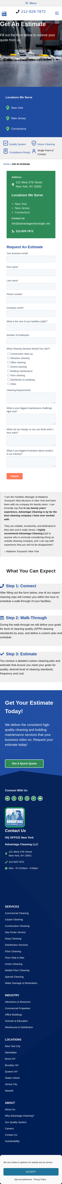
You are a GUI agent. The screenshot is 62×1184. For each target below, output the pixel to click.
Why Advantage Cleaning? (19, 1115)
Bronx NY (10, 1058)
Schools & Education (16, 1020)
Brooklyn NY (12, 1065)
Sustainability (12, 1141)
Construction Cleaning (17, 925)
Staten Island (12, 1077)
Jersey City (11, 1084)
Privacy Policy (40, 1179)
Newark (9, 1090)
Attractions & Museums (17, 1001)
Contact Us (11, 1134)
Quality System (17, 144)
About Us (10, 1109)
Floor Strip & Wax (14, 957)
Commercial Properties (17, 1008)
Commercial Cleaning (17, 913)
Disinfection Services (16, 944)
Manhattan (11, 1052)
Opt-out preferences (23, 1179)
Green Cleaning (46, 144)
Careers (9, 1128)
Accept (31, 1171)
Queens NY (11, 1071)
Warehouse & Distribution (19, 1027)
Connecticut (18, 128)
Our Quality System (15, 1122)
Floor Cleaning (13, 951)
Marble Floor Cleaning (17, 970)
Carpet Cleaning (14, 919)
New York (17, 107)
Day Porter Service (15, 932)
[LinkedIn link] (7, 798)
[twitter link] (14, 798)
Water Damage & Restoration (21, 983)
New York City (12, 1046)
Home (6, 164)
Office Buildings (13, 1014)
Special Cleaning (14, 976)
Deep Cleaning (13, 938)
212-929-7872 (33, 11)
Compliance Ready (19, 152)
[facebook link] (20, 798)
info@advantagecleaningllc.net (31, 223)
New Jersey (18, 118)
